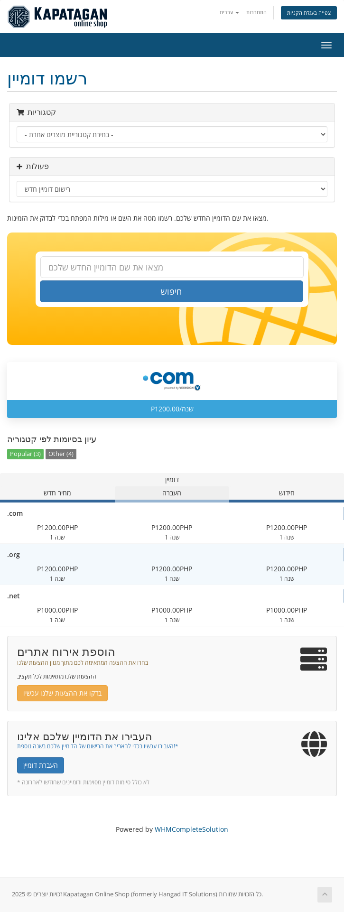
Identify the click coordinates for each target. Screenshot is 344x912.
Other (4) (61, 454)
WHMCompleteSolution (191, 829)
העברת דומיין (40, 765)
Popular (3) (25, 454)
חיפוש (171, 291)
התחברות (256, 12)
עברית (229, 12)
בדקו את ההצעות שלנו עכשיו (62, 693)
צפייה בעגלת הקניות (309, 12)
